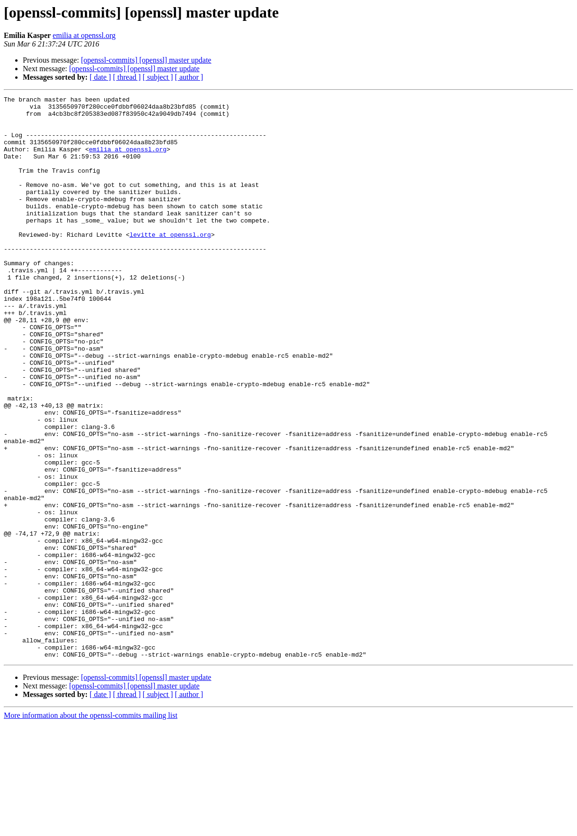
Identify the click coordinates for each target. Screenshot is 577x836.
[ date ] (100, 77)
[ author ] (189, 77)
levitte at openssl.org (170, 263)
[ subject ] (158, 77)
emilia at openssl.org (84, 35)
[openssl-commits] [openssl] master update (146, 60)
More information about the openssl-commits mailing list (90, 828)
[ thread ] (127, 77)
